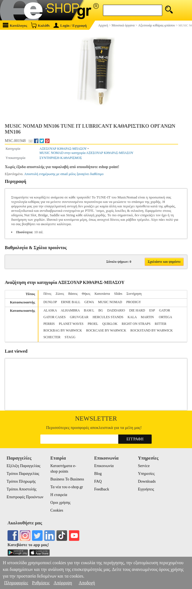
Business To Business (67, 479)
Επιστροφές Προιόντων (25, 497)
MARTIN (148, 317)
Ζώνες (60, 294)
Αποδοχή (87, 582)
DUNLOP (50, 302)
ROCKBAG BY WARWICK (62, 330)
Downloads (147, 481)
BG (101, 310)
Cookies (56, 510)
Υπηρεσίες (146, 474)
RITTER (160, 324)
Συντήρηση (133, 294)
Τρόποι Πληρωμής (21, 481)
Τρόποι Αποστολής (21, 489)
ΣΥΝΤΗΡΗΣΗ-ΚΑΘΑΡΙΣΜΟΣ (61, 158)
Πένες (47, 294)
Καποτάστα (102, 294)
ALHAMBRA (70, 310)
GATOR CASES (54, 317)
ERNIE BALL (70, 302)
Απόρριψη (62, 582)
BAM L (89, 310)
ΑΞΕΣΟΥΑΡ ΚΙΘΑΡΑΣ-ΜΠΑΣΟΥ (63, 149)
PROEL (93, 324)
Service (144, 466)
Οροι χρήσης (60, 502)
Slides (118, 294)
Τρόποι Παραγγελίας (23, 474)
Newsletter (96, 418)
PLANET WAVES (71, 324)
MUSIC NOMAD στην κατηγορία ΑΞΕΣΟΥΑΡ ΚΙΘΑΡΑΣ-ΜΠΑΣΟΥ (87, 153)
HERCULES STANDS (108, 317)
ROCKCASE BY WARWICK (106, 330)
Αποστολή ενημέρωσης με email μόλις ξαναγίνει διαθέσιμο (64, 174)
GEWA (89, 302)
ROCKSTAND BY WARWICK (152, 330)
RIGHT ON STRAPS (136, 324)
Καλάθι (40, 25)
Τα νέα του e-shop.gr (66, 487)
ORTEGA (165, 317)
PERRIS (49, 324)
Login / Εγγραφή (70, 25)
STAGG (70, 337)
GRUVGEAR (79, 317)
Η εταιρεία (58, 495)
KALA (132, 317)
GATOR (164, 310)
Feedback (101, 489)
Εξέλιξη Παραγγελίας (23, 466)
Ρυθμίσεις (41, 582)
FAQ (98, 481)
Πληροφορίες (16, 582)
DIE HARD (137, 310)
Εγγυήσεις (146, 489)
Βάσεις (73, 294)
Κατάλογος (15, 25)
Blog (98, 474)
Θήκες (86, 294)
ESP (152, 310)
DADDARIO (116, 310)
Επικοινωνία (104, 466)
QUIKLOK (110, 324)
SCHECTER (51, 337)
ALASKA (50, 310)
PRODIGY (133, 302)
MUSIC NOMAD (110, 302)
